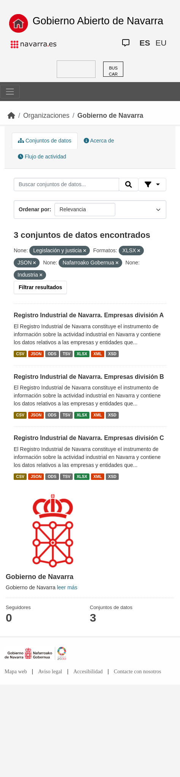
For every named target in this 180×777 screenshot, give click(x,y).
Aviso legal (50, 671)
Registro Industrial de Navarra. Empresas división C (89, 438)
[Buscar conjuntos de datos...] (66, 184)
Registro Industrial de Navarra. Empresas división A (89, 315)
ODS (52, 353)
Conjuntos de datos (45, 141)
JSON (35, 353)
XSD (112, 353)
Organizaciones (46, 115)
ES (144, 42)
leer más (67, 587)
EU (160, 42)
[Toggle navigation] (10, 91)
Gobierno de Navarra (110, 115)
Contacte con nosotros (137, 671)
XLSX (82, 353)
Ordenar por (34, 209)
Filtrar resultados (40, 287)
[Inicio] (11, 115)
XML (98, 353)
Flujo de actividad (42, 157)
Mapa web (16, 671)
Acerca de (99, 141)
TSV (66, 353)
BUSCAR (113, 71)
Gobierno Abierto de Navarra (97, 21)
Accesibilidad (88, 671)
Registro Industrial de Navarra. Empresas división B (89, 376)
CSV (20, 353)
